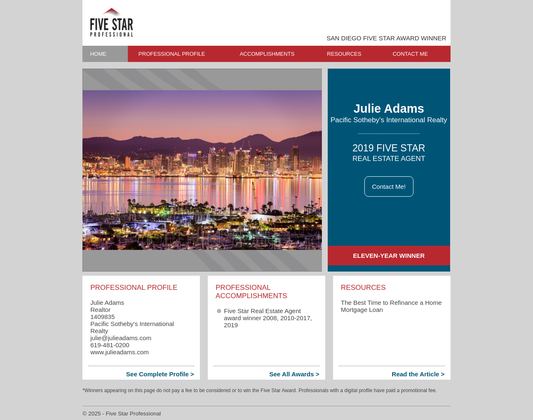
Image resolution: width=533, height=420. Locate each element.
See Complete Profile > (160, 374)
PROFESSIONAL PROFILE (172, 54)
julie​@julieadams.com (120, 337)
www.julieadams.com (119, 352)
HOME (98, 54)
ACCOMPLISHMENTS (267, 54)
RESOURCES (344, 54)
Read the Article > (418, 374)
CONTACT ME (410, 54)
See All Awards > (294, 374)
